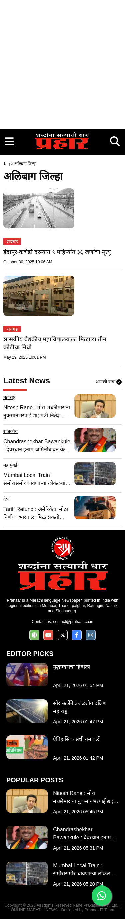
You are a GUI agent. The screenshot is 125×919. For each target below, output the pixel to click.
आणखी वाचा (109, 382)
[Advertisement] (62, 63)
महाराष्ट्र (9, 397)
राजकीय (10, 431)
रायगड (12, 241)
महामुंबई (10, 465)
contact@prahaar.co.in (73, 621)
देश (6, 499)
